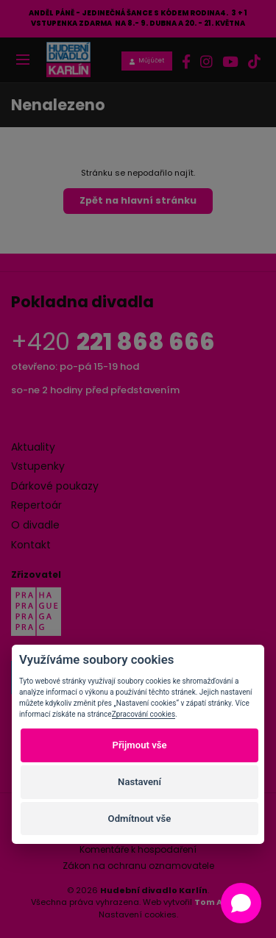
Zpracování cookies (143, 714)
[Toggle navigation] (23, 60)
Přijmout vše (139, 745)
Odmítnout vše (139, 818)
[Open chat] (241, 903)
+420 (113, 341)
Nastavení (139, 781)
